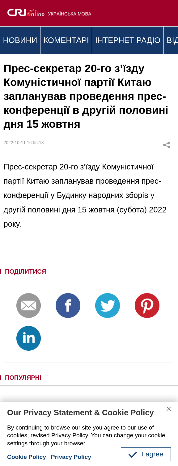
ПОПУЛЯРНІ (23, 377)
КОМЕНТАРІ (66, 40)
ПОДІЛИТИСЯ (25, 271)
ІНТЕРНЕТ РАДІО (127, 40)
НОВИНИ (20, 40)
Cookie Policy (26, 457)
